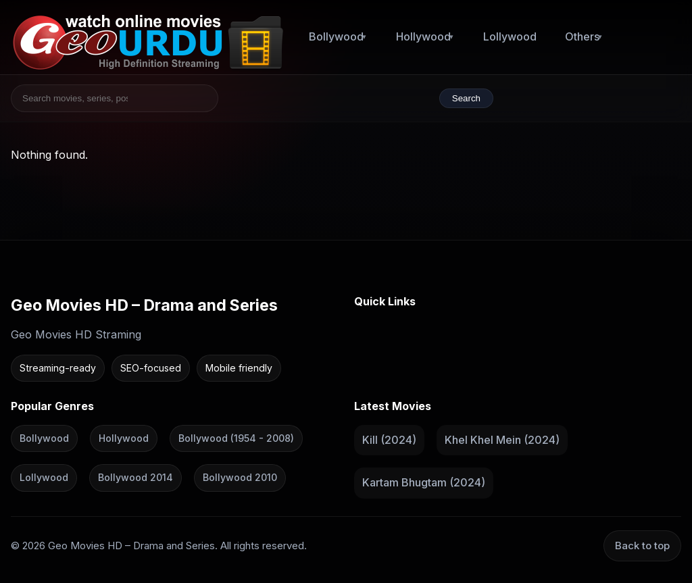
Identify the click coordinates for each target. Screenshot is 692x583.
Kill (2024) (389, 439)
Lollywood (510, 36)
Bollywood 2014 (135, 477)
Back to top (642, 545)
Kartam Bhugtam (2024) (423, 482)
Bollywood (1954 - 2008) (236, 437)
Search (466, 98)
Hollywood (423, 36)
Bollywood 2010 (240, 477)
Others (582, 36)
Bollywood (336, 36)
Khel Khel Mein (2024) (502, 439)
